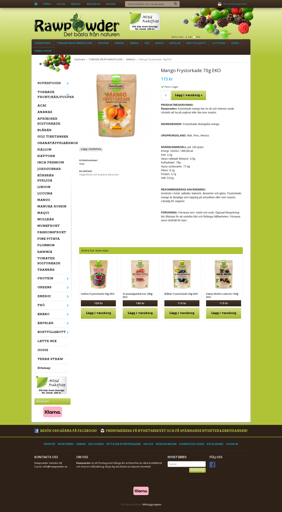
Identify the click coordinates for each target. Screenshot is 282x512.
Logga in (232, 444)
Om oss (61, 4)
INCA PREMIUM (50, 163)
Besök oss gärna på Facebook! (65, 431)
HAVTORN (46, 156)
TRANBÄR (46, 270)
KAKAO (159, 43)
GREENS (119, 43)
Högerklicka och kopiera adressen (99, 174)
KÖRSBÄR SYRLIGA (45, 178)
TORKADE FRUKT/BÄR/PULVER (74, 43)
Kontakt (111, 4)
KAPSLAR (175, 43)
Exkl (198, 36)
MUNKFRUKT (48, 226)
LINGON (43, 187)
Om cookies (96, 444)
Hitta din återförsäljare (123, 444)
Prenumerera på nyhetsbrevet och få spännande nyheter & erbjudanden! (174, 431)
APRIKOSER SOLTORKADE (48, 121)
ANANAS (44, 112)
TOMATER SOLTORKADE (48, 260)
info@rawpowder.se (55, 466)
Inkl (190, 36)
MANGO (43, 200)
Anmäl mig (197, 470)
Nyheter (76, 4)
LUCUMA (45, 194)
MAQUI (43, 213)
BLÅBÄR (44, 130)
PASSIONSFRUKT (51, 232)
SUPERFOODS (42, 43)
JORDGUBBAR (49, 169)
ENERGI (134, 43)
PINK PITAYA (48, 239)
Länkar (81, 444)
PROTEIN (103, 43)
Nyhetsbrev (93, 4)
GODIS (235, 43)
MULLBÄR (45, 219)
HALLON (44, 150)
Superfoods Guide (191, 444)
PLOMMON (46, 245)
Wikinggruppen (152, 504)
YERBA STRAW (42, 51)
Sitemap (43, 368)
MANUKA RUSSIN (51, 207)
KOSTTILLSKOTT (196, 43)
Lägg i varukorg (98, 313)
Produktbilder (166, 444)
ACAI (41, 106)
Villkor (47, 4)
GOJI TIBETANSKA (52, 137)
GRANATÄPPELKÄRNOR (53, 143)
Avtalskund (215, 444)
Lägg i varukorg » (188, 95)
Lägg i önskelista (91, 148)
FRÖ (147, 43)
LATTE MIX (218, 43)
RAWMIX (44, 252)
